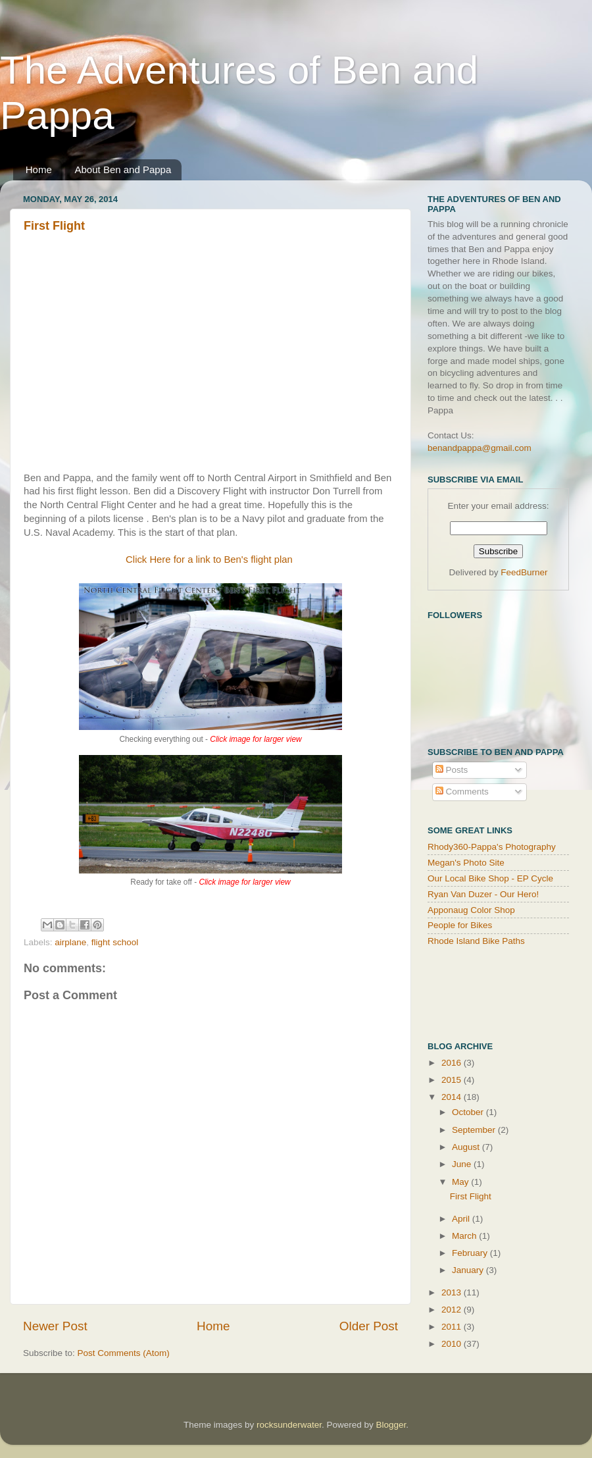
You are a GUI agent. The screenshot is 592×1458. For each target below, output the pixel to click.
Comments (462, 791)
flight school (114, 942)
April (462, 1219)
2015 (452, 1080)
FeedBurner (524, 572)
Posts (451, 770)
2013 (452, 1292)
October (469, 1112)
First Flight (54, 225)
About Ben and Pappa (123, 169)
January (469, 1270)
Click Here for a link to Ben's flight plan (210, 559)
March (465, 1236)
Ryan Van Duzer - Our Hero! (483, 894)
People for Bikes (460, 925)
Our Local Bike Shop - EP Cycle (490, 878)
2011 (452, 1327)
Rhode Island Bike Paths (476, 941)
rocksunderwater (289, 1425)
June (463, 1164)
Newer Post (55, 1326)
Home (39, 169)
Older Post (368, 1326)
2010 (452, 1344)
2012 (452, 1310)
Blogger (391, 1425)
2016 (452, 1063)
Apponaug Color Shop (471, 910)
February (471, 1253)
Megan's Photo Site (466, 863)
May (461, 1182)
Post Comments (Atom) (124, 1353)
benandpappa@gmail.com (479, 448)
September (475, 1130)
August (467, 1147)
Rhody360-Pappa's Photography (492, 847)
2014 (452, 1097)
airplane (70, 942)
